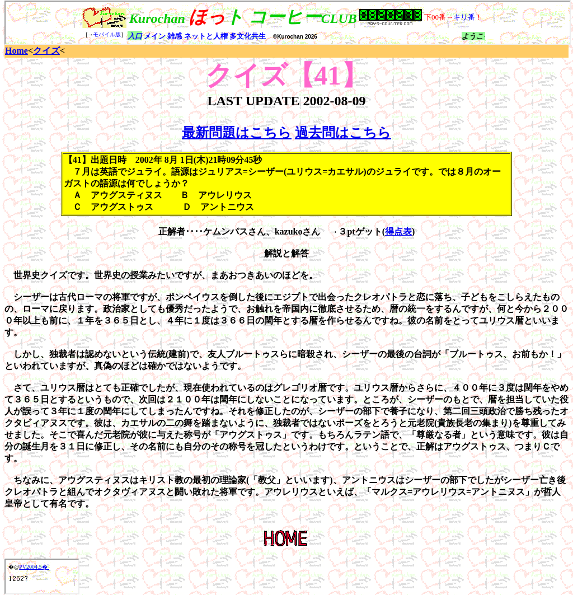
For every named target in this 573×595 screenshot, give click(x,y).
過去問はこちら (343, 132)
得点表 (398, 231)
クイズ (46, 50)
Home (16, 50)
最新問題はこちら (237, 132)
